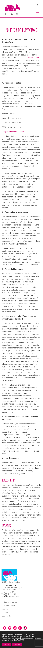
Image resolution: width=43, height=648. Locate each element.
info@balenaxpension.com (13, 132)
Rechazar (17, 644)
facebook (4, 628)
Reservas (4, 609)
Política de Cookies (8, 606)
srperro (25, 628)
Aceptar (6, 644)
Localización (6, 616)
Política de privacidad (9, 602)
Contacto (4, 613)
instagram (9, 628)
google (20, 628)
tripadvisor (15, 628)
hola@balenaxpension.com (11, 596)
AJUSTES (20, 640)
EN (38, 5)
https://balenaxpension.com (28, 58)
